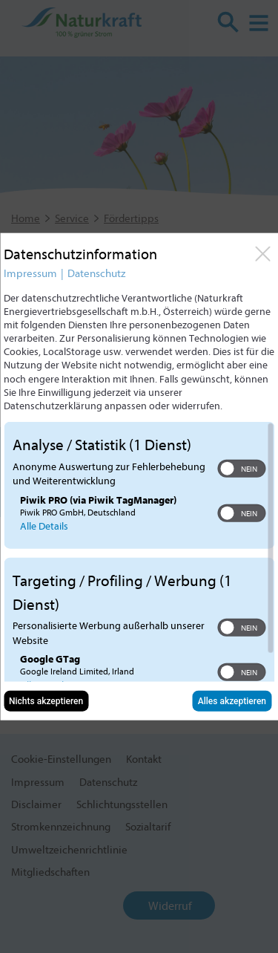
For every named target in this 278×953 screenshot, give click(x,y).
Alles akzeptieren (232, 701)
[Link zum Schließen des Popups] (262, 253)
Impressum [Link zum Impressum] (30, 273)
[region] (139, 552)
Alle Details (44, 525)
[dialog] (139, 476)
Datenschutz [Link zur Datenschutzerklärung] (96, 273)
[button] (227, 468)
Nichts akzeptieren (46, 701)
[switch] (241, 468)
